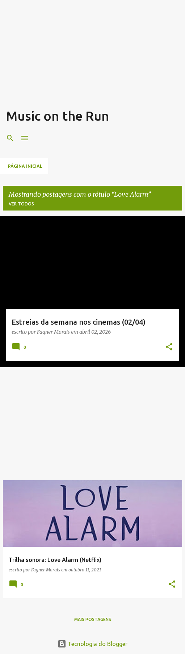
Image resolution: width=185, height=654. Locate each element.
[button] (169, 347)
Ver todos (21, 203)
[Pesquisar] (10, 138)
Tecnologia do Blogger (92, 644)
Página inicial (25, 166)
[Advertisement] (95, 56)
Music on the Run (57, 115)
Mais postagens (92, 619)
